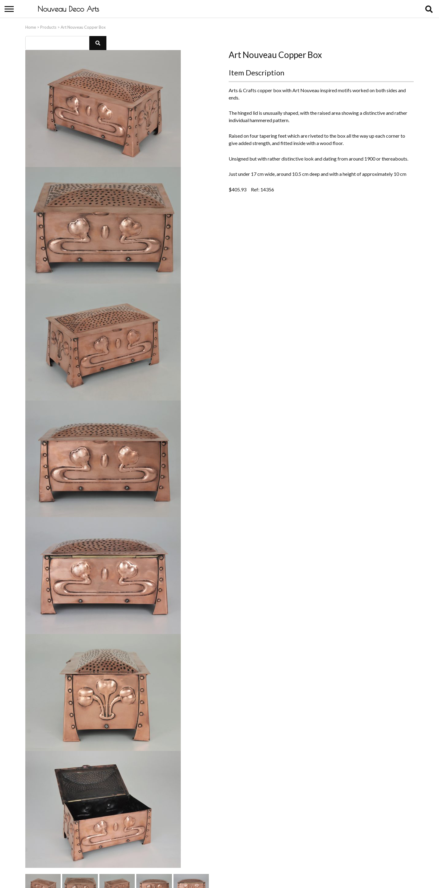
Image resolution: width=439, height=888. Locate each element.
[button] (97, 41)
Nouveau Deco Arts (68, 9)
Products (48, 25)
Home (30, 25)
